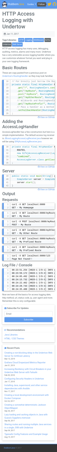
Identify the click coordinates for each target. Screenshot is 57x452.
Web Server (17, 44)
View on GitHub (46, 117)
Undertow (7, 44)
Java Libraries (11, 335)
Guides (31, 4)
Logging (28, 40)
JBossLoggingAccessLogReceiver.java (22, 138)
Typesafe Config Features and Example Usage (26, 434)
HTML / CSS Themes (14, 338)
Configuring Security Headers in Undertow (24, 378)
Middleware (38, 40)
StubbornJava (9, 448)
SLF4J (47, 40)
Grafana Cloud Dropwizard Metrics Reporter (25, 362)
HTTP (21, 40)
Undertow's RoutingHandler (15, 76)
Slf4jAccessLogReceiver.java (27, 141)
